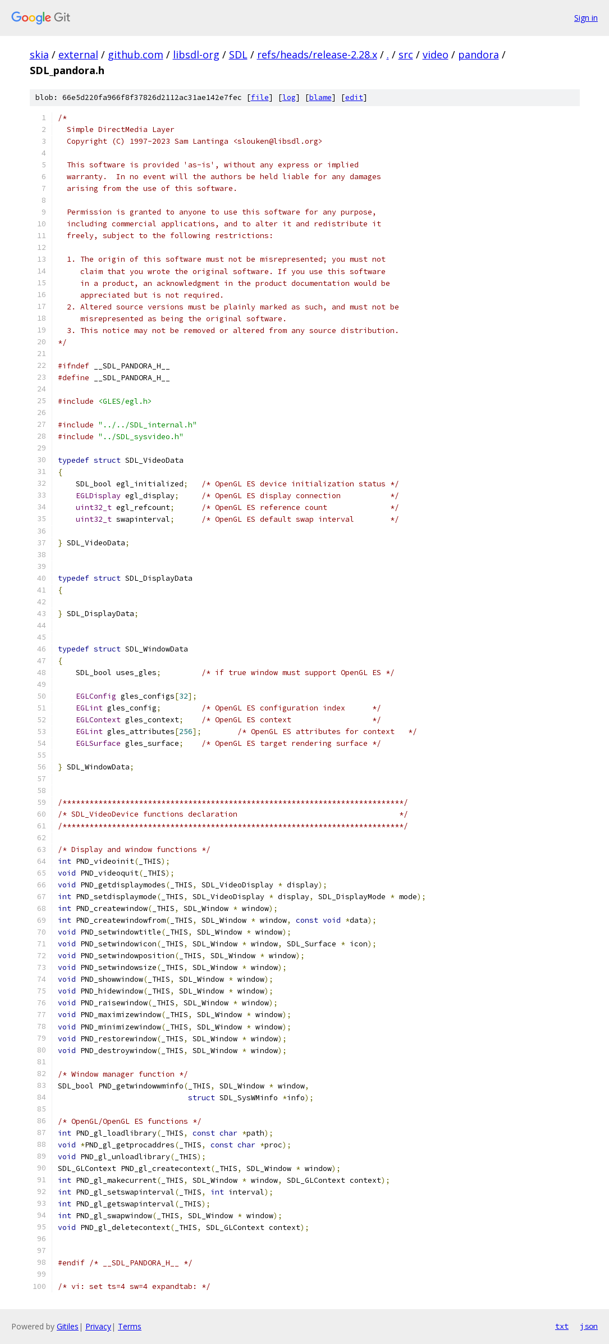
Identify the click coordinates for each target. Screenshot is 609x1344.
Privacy (98, 1326)
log (289, 97)
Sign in (586, 17)
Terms (129, 1326)
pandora (478, 54)
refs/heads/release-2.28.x (317, 54)
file (260, 97)
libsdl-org (196, 54)
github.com (135, 54)
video (435, 54)
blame (320, 97)
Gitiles (68, 1326)
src (406, 54)
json (589, 1326)
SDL (238, 54)
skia (39, 54)
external (78, 54)
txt (562, 1326)
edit (354, 97)
